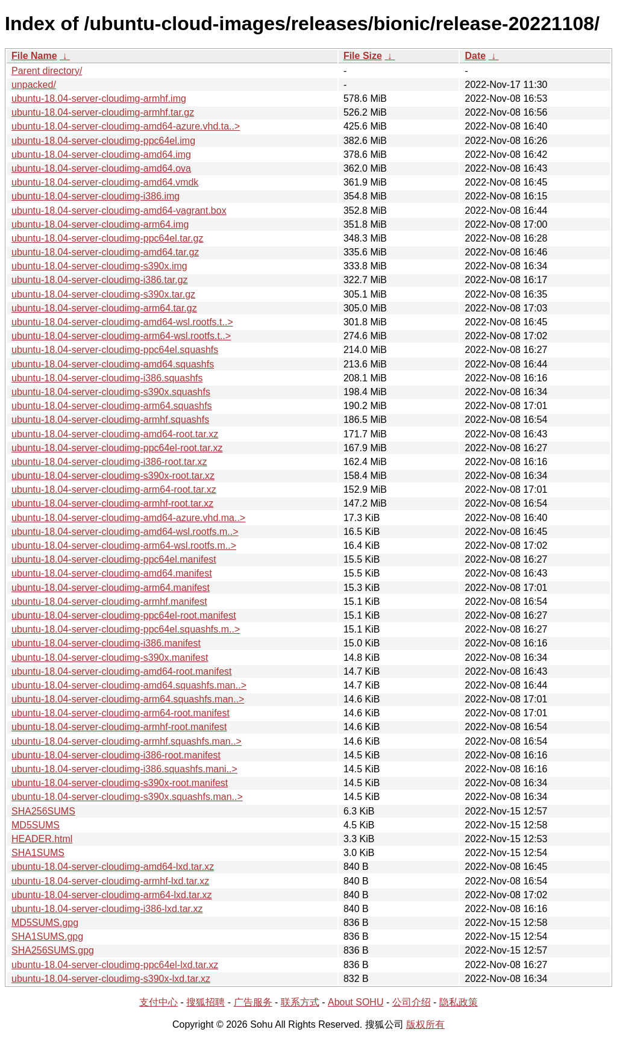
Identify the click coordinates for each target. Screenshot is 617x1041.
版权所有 (425, 1024)
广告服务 (253, 1002)
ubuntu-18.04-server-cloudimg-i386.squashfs (107, 378)
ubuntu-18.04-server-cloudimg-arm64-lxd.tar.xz (111, 895)
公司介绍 (411, 1002)
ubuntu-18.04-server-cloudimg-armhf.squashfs (110, 419)
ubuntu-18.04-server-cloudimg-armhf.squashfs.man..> (126, 741)
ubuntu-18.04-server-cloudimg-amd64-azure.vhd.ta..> (125, 126)
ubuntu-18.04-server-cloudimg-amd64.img (101, 154)
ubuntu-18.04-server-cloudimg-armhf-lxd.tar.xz (110, 881)
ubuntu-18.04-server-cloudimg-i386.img (95, 196)
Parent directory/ (46, 71)
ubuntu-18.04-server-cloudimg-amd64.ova (101, 168)
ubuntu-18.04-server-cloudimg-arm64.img (100, 224)
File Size (362, 56)
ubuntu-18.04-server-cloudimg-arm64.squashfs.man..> (127, 699)
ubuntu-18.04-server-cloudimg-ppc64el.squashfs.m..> (125, 629)
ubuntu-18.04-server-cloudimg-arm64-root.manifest (120, 713)
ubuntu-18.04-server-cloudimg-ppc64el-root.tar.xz (116, 448)
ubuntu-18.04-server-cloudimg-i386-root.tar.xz (109, 462)
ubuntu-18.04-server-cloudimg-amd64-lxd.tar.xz (112, 866)
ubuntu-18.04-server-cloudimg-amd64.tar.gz (105, 252)
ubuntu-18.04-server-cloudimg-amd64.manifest (111, 573)
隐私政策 (458, 1002)
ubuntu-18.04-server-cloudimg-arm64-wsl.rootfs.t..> (121, 336)
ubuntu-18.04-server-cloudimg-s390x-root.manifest (119, 783)
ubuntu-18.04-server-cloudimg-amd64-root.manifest (121, 671)
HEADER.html (41, 839)
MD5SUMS (35, 825)
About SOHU (355, 1002)
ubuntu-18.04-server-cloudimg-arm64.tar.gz (104, 308)
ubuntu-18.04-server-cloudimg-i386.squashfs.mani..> (124, 769)
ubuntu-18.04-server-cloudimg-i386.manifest (106, 643)
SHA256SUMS (43, 811)
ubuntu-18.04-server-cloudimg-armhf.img (98, 98)
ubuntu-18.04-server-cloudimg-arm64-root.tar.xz (113, 489)
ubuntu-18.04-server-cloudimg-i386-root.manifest (116, 755)
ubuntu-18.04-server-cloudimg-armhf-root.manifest (119, 727)
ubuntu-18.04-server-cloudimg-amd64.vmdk (104, 182)
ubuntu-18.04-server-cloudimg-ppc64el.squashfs (114, 350)
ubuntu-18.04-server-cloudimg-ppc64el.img (103, 141)
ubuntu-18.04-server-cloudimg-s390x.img (99, 266)
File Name (34, 56)
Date (475, 56)
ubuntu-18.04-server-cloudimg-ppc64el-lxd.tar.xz (114, 965)
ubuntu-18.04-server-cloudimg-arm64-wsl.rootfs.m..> (123, 545)
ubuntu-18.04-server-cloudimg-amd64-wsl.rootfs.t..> (122, 322)
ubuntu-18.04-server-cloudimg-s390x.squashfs (110, 392)
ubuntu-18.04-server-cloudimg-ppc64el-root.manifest (123, 615)
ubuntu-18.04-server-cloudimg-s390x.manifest (109, 657)
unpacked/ (33, 85)
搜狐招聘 (205, 1002)
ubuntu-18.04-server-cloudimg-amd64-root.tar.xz (114, 434)
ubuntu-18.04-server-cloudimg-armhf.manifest (109, 601)
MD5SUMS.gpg (44, 923)
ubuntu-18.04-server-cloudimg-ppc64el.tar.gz (107, 238)
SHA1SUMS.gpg (47, 936)
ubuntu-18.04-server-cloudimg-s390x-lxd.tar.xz (110, 979)
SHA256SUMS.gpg (52, 950)
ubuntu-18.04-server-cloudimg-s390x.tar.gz (103, 294)
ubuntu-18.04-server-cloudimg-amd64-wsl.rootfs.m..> (125, 532)
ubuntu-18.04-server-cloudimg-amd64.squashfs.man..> (128, 685)
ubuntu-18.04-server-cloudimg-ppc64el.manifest (113, 559)
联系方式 (300, 1002)
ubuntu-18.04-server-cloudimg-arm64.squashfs (111, 406)
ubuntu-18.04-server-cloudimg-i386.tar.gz (99, 280)
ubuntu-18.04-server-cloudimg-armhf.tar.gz (102, 112)
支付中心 (158, 1002)
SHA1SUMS (37, 853)
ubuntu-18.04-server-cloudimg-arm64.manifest (110, 588)
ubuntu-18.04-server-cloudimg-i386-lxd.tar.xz (106, 909)
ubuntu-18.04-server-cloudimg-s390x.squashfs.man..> (127, 797)
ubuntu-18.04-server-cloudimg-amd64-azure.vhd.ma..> (128, 518)
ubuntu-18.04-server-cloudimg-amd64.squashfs (112, 364)
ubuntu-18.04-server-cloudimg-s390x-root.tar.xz (113, 475)
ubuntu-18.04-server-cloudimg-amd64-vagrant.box (119, 210)
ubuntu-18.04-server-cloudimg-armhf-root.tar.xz (112, 503)
